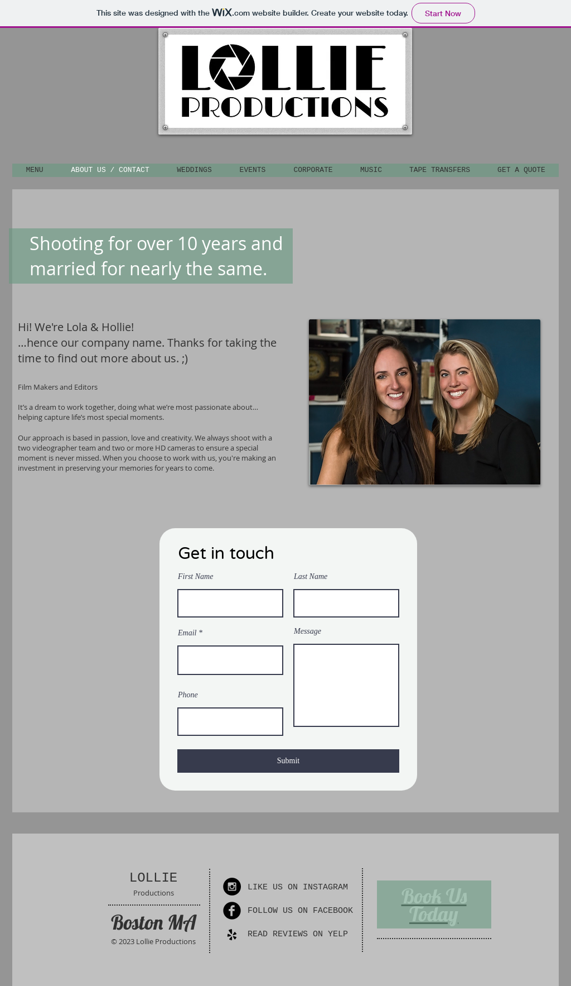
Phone (188, 695)
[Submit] (288, 761)
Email (187, 633)
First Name (195, 577)
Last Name (310, 577)
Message (307, 631)
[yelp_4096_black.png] (232, 935)
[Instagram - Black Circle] (232, 887)
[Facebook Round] (232, 911)
